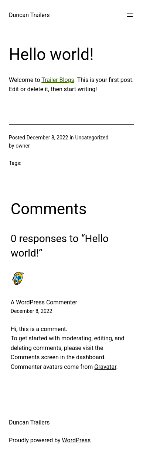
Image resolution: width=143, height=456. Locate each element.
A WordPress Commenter (44, 302)
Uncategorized (91, 138)
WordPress (76, 440)
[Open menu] (129, 15)
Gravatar (105, 366)
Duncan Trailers (29, 15)
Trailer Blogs (57, 79)
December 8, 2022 (31, 311)
